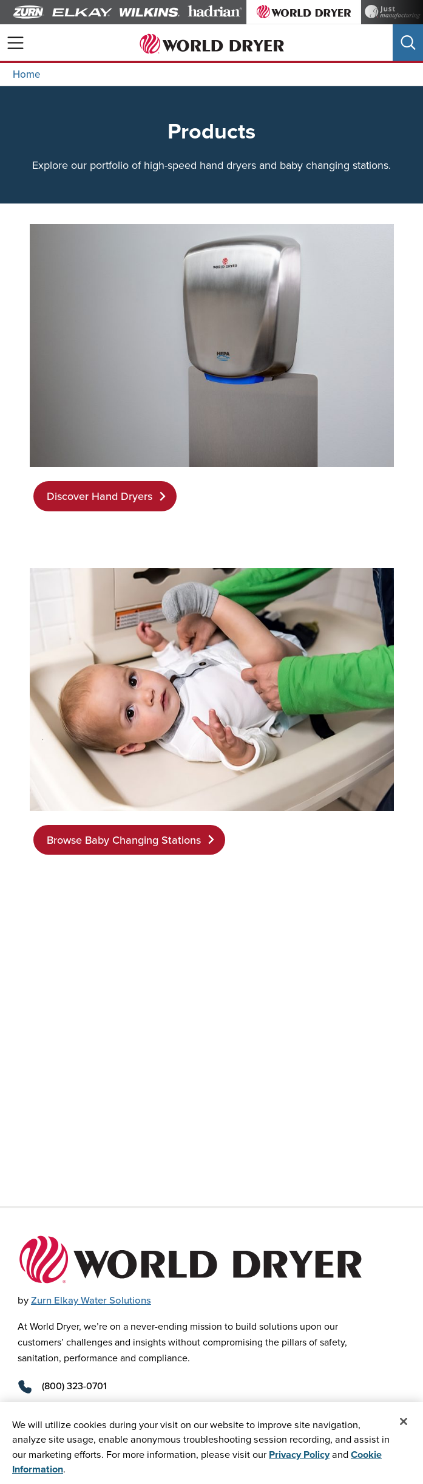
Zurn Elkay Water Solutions (91, 1300)
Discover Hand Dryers (108, 496)
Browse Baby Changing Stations (132, 839)
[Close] (403, 1422)
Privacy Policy (299, 1455)
